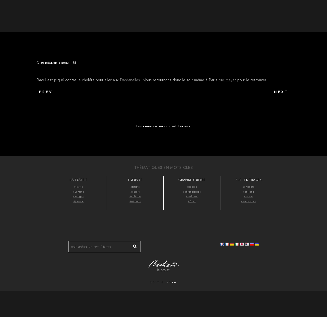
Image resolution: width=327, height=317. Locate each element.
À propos (239, 12)
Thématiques (269, 12)
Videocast (300, 12)
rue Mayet (227, 80)
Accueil (215, 12)
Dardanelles (130, 80)
